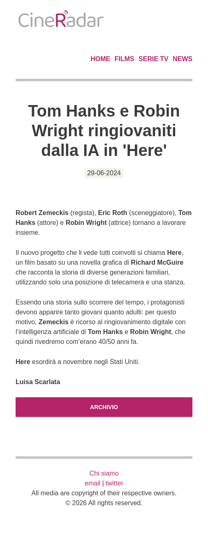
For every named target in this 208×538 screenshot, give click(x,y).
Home (100, 58)
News (182, 58)
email (93, 483)
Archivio (104, 407)
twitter (114, 483)
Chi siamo (104, 473)
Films (124, 58)
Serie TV (154, 58)
